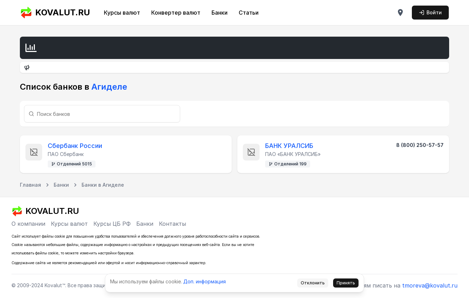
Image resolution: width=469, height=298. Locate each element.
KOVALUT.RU (55, 12)
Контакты (172, 223)
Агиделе (108, 87)
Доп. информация (204, 281)
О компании (28, 223)
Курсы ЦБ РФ (112, 223)
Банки (220, 12)
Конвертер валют (175, 12)
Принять (346, 282)
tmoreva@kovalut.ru (430, 285)
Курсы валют (122, 12)
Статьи (249, 12)
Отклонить (313, 282)
